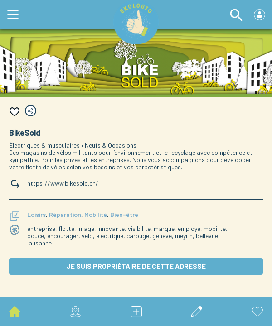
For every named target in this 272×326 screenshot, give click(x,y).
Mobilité (95, 214)
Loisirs (36, 214)
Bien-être (124, 214)
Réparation (65, 214)
